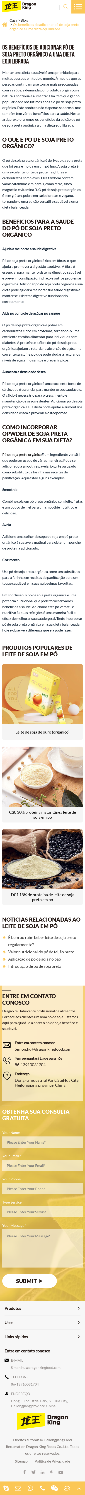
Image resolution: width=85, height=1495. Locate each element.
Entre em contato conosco (27, 1350)
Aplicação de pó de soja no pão (31, 959)
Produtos (13, 1308)
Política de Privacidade (52, 1461)
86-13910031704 (30, 1064)
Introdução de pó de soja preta (31, 966)
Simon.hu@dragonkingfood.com (43, 1049)
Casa (13, 20)
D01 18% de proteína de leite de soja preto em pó (42, 897)
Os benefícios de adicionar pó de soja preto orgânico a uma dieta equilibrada (44, 26)
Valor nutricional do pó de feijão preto (38, 951)
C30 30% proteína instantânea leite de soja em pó (42, 815)
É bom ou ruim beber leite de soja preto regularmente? (39, 941)
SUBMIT (29, 1281)
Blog (24, 20)
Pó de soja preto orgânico (22, 454)
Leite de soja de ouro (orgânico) (42, 731)
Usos (9, 1322)
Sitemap (21, 1461)
